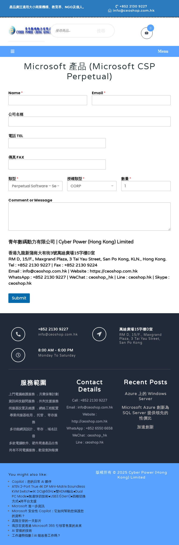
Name (15, 93)
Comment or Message (30, 200)
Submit (19, 298)
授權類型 (76, 179)
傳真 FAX (16, 157)
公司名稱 (15, 114)
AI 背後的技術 (22, 530)
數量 (126, 179)
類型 (13, 179)
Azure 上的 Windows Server (145, 396)
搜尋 (101, 31)
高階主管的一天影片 (26, 520)
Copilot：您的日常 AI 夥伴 (32, 481)
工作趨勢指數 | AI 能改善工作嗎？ (36, 535)
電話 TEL (15, 136)
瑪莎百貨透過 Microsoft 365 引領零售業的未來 (47, 525)
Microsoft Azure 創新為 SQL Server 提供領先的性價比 (145, 413)
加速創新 (145, 427)
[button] (89, 51)
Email (99, 93)
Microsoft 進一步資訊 (28, 506)
